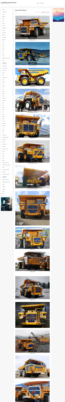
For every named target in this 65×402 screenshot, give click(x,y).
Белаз (16, 12)
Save (33, 37)
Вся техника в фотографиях (8, 3)
